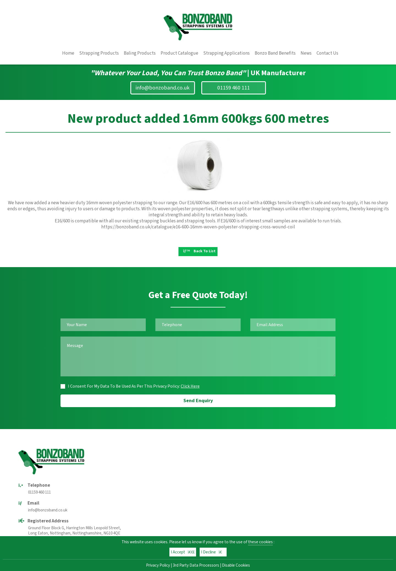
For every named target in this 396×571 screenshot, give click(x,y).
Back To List (199, 251)
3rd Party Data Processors (196, 565)
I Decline (213, 552)
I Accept (183, 552)
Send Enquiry (198, 400)
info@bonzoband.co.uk (162, 88)
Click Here (190, 386)
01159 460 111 (233, 88)
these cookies (260, 542)
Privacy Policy (158, 565)
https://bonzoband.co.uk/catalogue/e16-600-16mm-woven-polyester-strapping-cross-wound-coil (198, 227)
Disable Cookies (236, 565)
